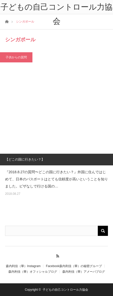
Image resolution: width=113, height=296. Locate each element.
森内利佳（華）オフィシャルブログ (32, 271)
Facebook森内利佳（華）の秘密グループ (74, 266)
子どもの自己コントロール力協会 (65, 289)
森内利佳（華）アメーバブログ (83, 271)
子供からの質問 (16, 57)
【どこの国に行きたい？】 (25, 159)
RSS (56, 255)
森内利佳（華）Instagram (23, 266)
